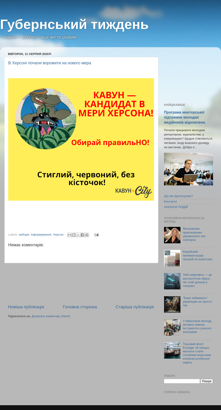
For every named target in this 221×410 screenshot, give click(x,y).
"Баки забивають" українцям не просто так (197, 301)
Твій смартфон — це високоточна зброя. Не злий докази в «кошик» (197, 280)
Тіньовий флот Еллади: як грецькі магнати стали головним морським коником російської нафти (197, 353)
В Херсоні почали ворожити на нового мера (49, 63)
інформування (41, 234)
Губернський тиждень (74, 24)
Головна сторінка (80, 306)
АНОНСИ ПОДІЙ (176, 207)
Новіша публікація (26, 306)
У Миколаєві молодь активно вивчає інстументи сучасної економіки (197, 326)
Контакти (170, 201)
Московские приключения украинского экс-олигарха (194, 234)
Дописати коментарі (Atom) (50, 316)
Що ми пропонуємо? (178, 196)
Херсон (58, 234)
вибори (24, 234)
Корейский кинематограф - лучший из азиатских (197, 255)
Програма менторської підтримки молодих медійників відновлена (184, 117)
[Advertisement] (81, 283)
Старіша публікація (135, 306)
